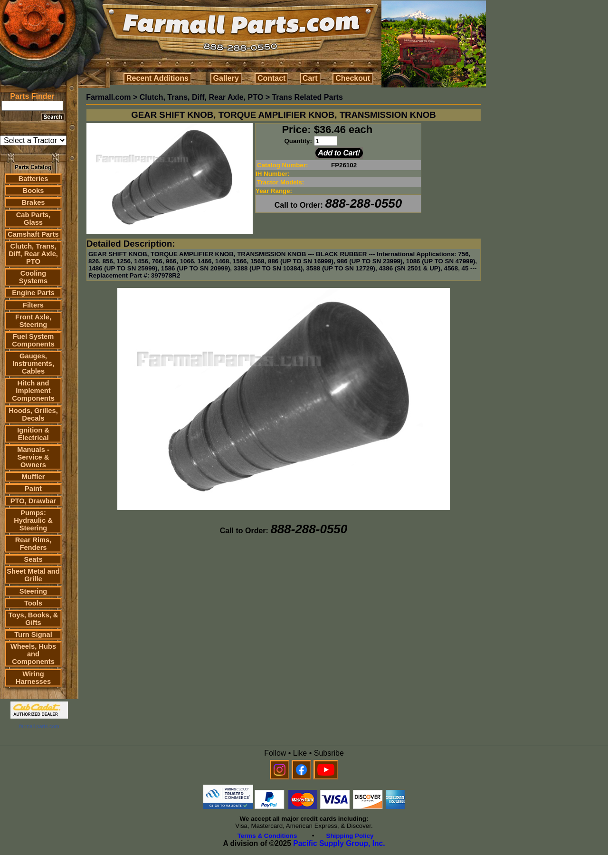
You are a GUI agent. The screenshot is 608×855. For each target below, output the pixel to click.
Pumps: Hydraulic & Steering (33, 520)
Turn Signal (33, 634)
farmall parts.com (39, 726)
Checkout (352, 78)
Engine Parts (33, 293)
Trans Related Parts (307, 97)
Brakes (33, 202)
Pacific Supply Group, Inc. (339, 843)
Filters (33, 305)
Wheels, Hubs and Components (33, 654)
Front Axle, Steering (33, 320)
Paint (33, 488)
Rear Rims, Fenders (33, 543)
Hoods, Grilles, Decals (33, 414)
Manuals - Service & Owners (33, 457)
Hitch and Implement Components (33, 390)
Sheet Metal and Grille (33, 575)
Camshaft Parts (33, 234)
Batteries (33, 179)
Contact (271, 78)
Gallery (226, 78)
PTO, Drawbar (33, 501)
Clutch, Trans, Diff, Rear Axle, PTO (33, 253)
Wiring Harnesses (33, 677)
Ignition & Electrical (33, 434)
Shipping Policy (350, 835)
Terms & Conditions (267, 835)
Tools (33, 603)
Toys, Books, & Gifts (33, 618)
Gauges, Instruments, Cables (33, 363)
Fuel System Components (33, 340)
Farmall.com (108, 97)
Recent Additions (157, 78)
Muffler (33, 476)
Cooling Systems (33, 277)
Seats (33, 559)
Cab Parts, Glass (33, 218)
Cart (310, 78)
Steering (33, 591)
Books (33, 190)
